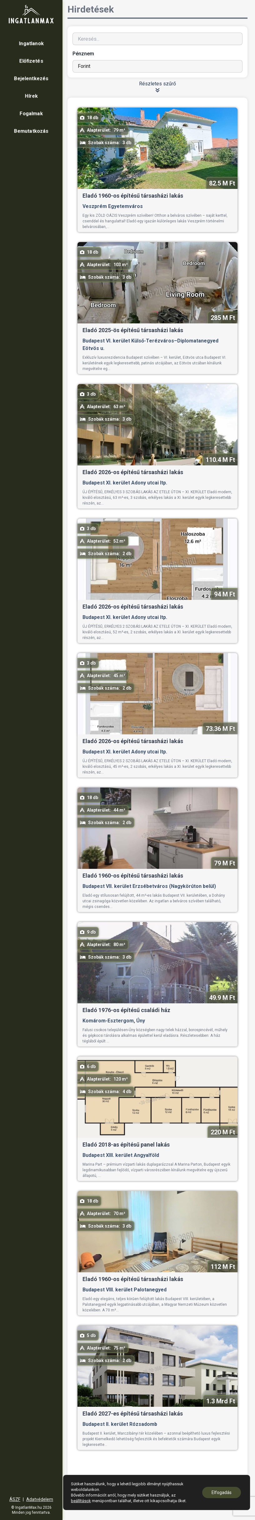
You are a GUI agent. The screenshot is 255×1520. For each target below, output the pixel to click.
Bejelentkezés (31, 78)
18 (187, 1485)
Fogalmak (31, 113)
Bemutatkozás (31, 131)
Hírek (31, 96)
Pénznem (83, 54)
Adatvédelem (39, 1499)
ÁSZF (14, 1499)
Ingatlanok (31, 43)
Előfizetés (31, 61)
